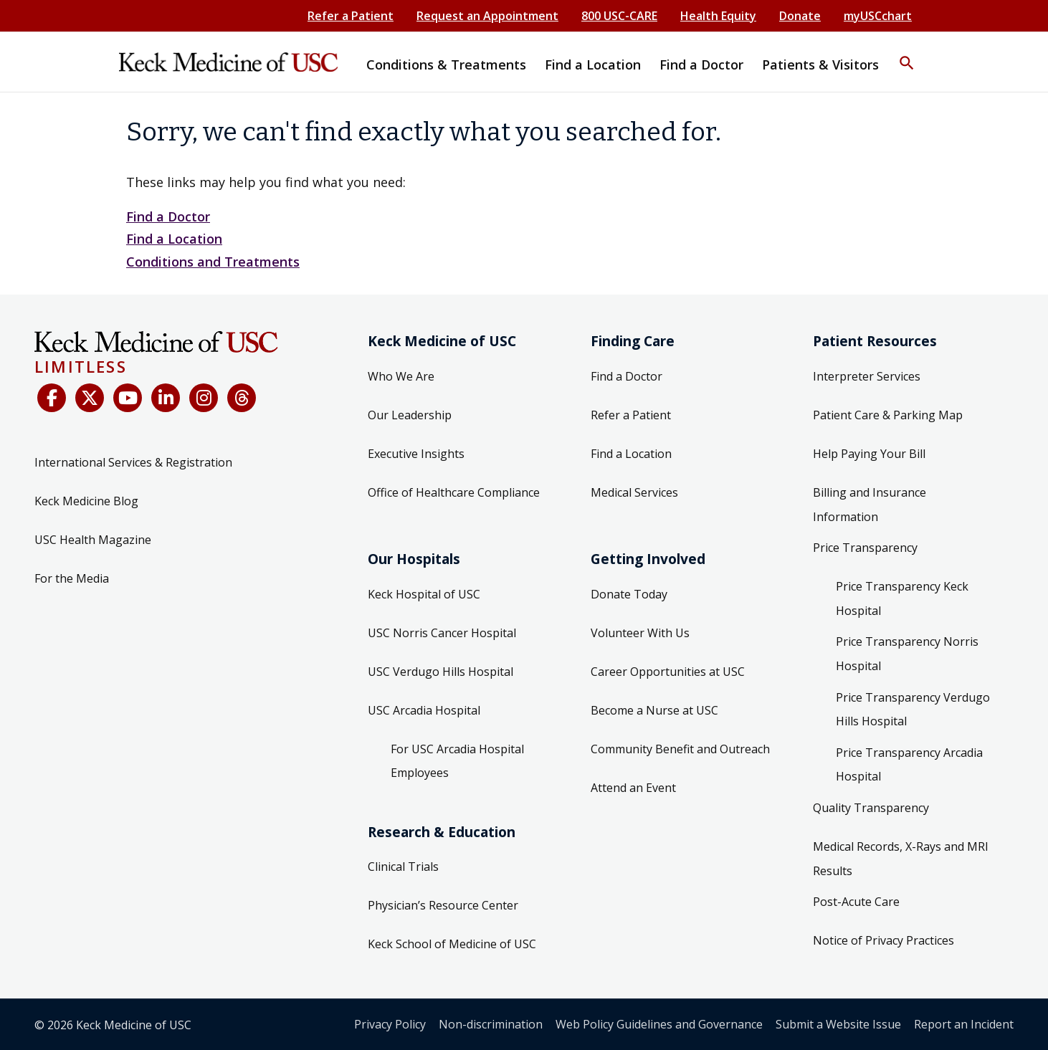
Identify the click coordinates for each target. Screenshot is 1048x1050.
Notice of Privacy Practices (883, 940)
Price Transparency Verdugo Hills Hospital (913, 709)
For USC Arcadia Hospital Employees (457, 761)
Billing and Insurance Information (869, 505)
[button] (907, 54)
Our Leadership (410, 415)
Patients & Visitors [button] (820, 64)
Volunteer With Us (640, 633)
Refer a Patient (351, 16)
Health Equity (718, 16)
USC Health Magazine (92, 540)
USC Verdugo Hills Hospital (440, 671)
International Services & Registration (133, 462)
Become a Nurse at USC (654, 710)
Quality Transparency (871, 808)
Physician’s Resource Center (443, 905)
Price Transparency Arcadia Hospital (909, 765)
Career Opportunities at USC (668, 671)
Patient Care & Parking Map (888, 415)
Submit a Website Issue (838, 1024)
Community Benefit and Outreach (680, 749)
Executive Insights (416, 454)
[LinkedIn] (165, 398)
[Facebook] (51, 398)
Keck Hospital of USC (424, 594)
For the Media (71, 578)
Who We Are (401, 376)
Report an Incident (964, 1024)
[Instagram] (203, 398)
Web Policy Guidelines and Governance (659, 1024)
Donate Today (629, 594)
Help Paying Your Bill (869, 454)
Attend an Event (633, 788)
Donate (800, 16)
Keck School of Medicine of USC (452, 944)
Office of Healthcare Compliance (454, 492)
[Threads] (241, 398)
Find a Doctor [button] (701, 64)
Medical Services (634, 492)
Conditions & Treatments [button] (446, 64)
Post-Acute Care (856, 902)
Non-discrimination (491, 1024)
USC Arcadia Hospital (424, 710)
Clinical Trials (403, 866)
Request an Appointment (487, 16)
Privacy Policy (390, 1024)
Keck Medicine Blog (86, 501)
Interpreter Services (866, 376)
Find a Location (174, 238)
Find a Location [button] (593, 64)
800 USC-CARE (619, 16)
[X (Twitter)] (89, 398)
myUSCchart (878, 16)
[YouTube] (127, 398)
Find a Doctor (168, 216)
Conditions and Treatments (213, 261)
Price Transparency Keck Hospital (902, 598)
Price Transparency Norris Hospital (907, 654)
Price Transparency (865, 547)
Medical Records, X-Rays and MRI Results (901, 859)
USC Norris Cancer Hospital (442, 633)
